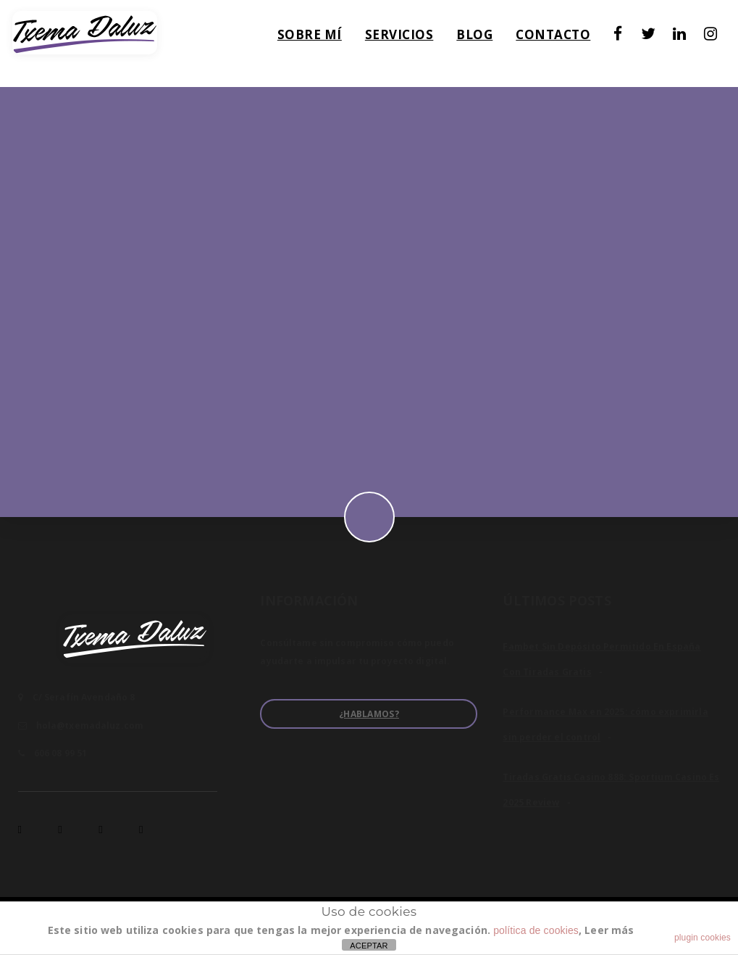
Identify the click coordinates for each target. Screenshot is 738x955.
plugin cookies (702, 938)
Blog (487, 38)
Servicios (411, 38)
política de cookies (536, 930)
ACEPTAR (368, 945)
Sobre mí (322, 38)
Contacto (565, 38)
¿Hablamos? (369, 714)
